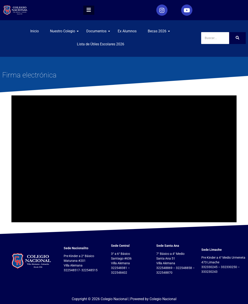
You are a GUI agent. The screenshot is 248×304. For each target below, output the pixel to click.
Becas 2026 (159, 31)
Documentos (98, 31)
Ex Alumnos (127, 31)
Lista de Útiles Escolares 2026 (100, 44)
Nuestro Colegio (64, 31)
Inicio (34, 31)
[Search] (215, 38)
